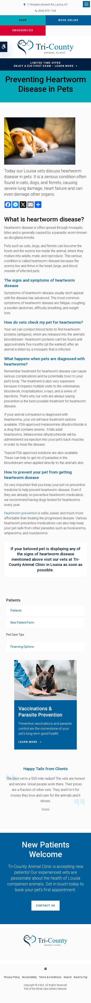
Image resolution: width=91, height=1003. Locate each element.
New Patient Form (22, 622)
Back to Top (80, 977)
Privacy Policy (12, 977)
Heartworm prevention (20, 513)
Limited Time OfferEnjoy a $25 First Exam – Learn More (44, 64)
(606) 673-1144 (47, 10)
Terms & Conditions (50, 977)
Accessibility (29, 977)
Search (68, 977)
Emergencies (22, 30)
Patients (16, 610)
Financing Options (22, 646)
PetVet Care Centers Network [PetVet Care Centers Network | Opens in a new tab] (51, 988)
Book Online (68, 20)
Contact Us (45, 905)
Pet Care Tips (15, 634)
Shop (23, 20)
